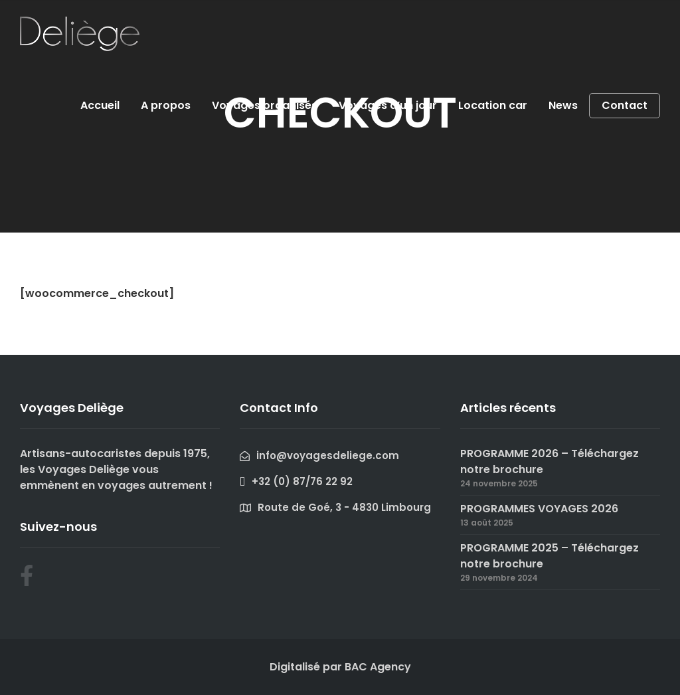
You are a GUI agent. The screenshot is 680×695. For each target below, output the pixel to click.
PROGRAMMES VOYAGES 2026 (539, 508)
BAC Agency (378, 666)
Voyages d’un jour (388, 105)
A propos (166, 105)
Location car (492, 105)
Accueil (100, 105)
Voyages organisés (264, 105)
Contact (624, 105)
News (563, 105)
